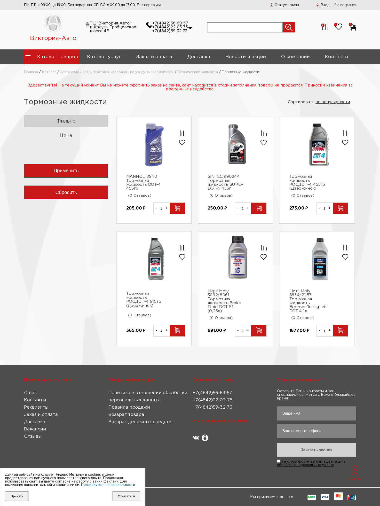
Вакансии (35, 429)
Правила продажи (129, 407)
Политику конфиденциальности (108, 484)
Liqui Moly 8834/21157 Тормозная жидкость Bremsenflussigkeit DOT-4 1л (308, 301)
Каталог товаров (57, 57)
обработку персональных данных (305, 465)
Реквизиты (36, 407)
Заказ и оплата (154, 57)
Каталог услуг (104, 57)
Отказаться (126, 496)
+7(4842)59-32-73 (169, 31)
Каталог (49, 72)
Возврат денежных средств (139, 422)
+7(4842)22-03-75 (170, 27)
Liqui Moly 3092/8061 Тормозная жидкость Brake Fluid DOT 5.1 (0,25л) (224, 301)
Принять (17, 496)
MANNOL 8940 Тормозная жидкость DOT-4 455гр (143, 182)
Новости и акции (245, 57)
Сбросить (66, 192)
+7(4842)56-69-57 (170, 23)
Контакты (336, 57)
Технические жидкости (198, 72)
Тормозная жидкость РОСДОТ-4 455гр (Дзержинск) (307, 182)
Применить (66, 170)
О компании (295, 57)
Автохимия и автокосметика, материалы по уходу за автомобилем (117, 72)
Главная (31, 72)
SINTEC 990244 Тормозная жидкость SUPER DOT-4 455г (226, 182)
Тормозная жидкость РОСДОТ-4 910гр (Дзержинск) (143, 300)
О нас (30, 393)
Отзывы (33, 436)
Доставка (198, 57)
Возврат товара (126, 415)
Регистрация (345, 5)
